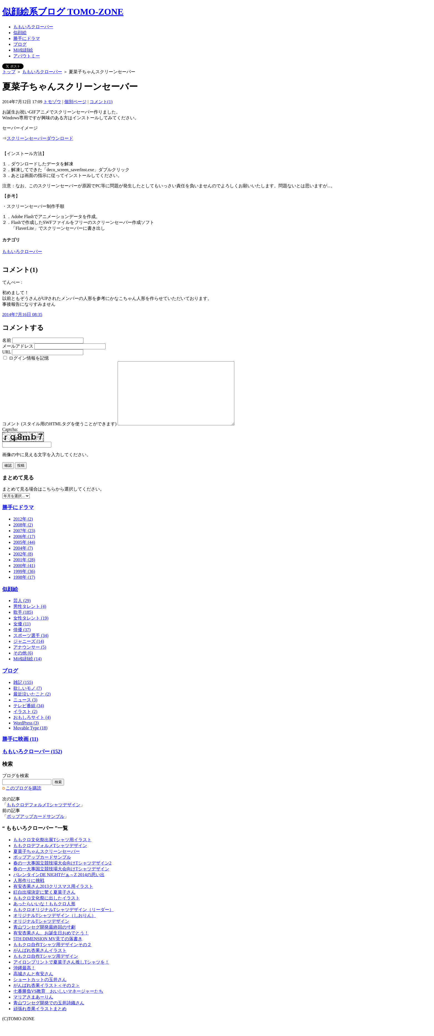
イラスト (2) (25, 724)
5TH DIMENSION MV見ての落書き (47, 951)
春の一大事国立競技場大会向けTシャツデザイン (61, 881)
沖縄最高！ (24, 980)
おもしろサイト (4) (32, 729)
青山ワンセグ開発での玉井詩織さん (48, 1015)
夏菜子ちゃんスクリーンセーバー (46, 863)
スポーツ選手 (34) (31, 648)
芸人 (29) (22, 613)
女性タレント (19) (31, 630)
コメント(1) (101, 101)
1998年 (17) (24, 589)
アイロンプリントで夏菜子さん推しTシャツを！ (61, 974)
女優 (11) (22, 636)
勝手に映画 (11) (20, 751)
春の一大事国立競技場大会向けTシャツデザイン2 (62, 875)
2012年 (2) (23, 531)
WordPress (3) (26, 735)
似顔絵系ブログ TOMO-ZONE (62, 12)
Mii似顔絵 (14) (27, 671)
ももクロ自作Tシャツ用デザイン (45, 968)
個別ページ (75, 101)
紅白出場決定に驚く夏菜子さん (44, 904)
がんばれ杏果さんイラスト (40, 963)
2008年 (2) (23, 537)
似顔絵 (20, 32)
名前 (6, 340)
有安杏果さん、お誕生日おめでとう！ (51, 945)
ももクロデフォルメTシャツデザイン (43, 817)
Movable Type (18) (30, 740)
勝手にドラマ (26, 38)
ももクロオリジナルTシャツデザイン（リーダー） (63, 922)
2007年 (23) (24, 543)
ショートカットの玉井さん (40, 992)
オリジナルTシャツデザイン (41, 933)
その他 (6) (23, 665)
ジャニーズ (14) (28, 653)
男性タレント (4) (29, 618)
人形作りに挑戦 (28, 893)
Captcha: (10, 441)
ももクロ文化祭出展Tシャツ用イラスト (52, 852)
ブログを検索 (15, 788)
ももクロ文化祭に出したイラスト (46, 910)
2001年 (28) (24, 572)
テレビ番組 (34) (28, 718)
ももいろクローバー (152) (32, 764)
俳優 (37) (22, 642)
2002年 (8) (23, 566)
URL (6, 352)
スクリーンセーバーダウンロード (40, 138)
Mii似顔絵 (23, 50)
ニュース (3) (25, 712)
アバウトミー (26, 56)
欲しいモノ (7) (27, 700)
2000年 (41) (24, 578)
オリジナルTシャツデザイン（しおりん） (54, 928)
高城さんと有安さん (33, 986)
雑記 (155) (23, 695)
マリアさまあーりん (33, 1009)
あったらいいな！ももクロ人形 (44, 916)
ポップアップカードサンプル (35, 829)
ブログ (20, 44)
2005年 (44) (24, 554)
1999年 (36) (24, 584)
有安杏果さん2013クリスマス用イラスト (53, 898)
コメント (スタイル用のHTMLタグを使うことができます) (59, 436)
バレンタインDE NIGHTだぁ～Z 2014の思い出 (59, 887)
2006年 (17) (24, 549)
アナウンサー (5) (29, 659)
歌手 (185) (23, 624)
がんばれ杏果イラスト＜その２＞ (46, 997)
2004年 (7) (23, 560)
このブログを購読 (23, 800)
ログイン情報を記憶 (26, 358)
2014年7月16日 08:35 (22, 314)
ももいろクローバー (33, 26)
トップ (9, 71)
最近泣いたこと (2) (32, 706)
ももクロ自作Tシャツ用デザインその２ (52, 957)
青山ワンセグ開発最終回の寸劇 (44, 939)
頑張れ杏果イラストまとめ (40, 1021)
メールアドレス (17, 346)
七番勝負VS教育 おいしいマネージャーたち (58, 1003)
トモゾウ (52, 101)
